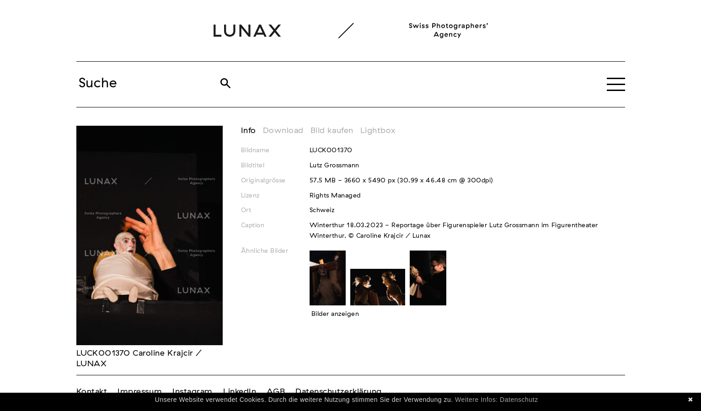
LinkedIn (239, 392)
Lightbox (378, 131)
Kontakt (91, 392)
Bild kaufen (331, 131)
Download (283, 131)
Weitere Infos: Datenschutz (496, 399)
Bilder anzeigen (335, 314)
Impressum (140, 392)
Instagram (192, 392)
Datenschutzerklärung (338, 392)
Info (248, 131)
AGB (276, 392)
